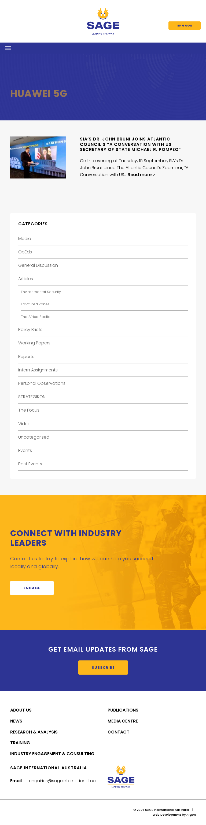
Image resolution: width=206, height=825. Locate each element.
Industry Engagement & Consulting (52, 754)
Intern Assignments (38, 370)
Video (24, 424)
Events (25, 450)
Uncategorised (33, 437)
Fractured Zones (35, 304)
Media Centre (123, 721)
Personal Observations (41, 383)
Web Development (167, 814)
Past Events (30, 464)
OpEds (25, 252)
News (16, 721)
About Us (21, 710)
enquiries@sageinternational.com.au (67, 781)
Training (20, 743)
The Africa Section (37, 316)
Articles (25, 279)
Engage (184, 25)
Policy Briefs (30, 329)
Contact (118, 732)
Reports (26, 356)
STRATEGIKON (32, 397)
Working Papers (34, 343)
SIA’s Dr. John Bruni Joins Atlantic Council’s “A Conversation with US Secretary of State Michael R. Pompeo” (130, 144)
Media (24, 238)
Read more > (141, 175)
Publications (123, 710)
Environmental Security (41, 291)
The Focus (28, 410)
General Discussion (38, 265)
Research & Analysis (34, 732)
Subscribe (103, 667)
